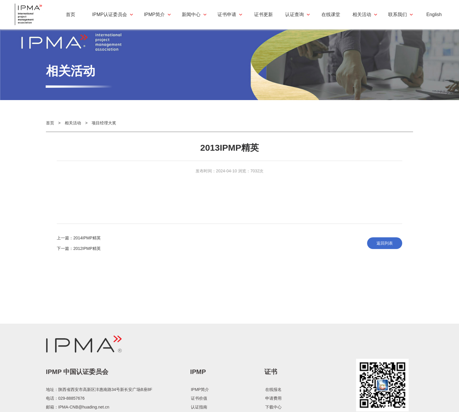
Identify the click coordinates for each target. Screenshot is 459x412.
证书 (270, 395)
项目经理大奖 (104, 127)
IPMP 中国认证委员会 (77, 395)
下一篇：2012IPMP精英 (78, 253)
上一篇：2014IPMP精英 (78, 242)
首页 (50, 127)
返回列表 (384, 248)
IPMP (198, 395)
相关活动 (73, 127)
